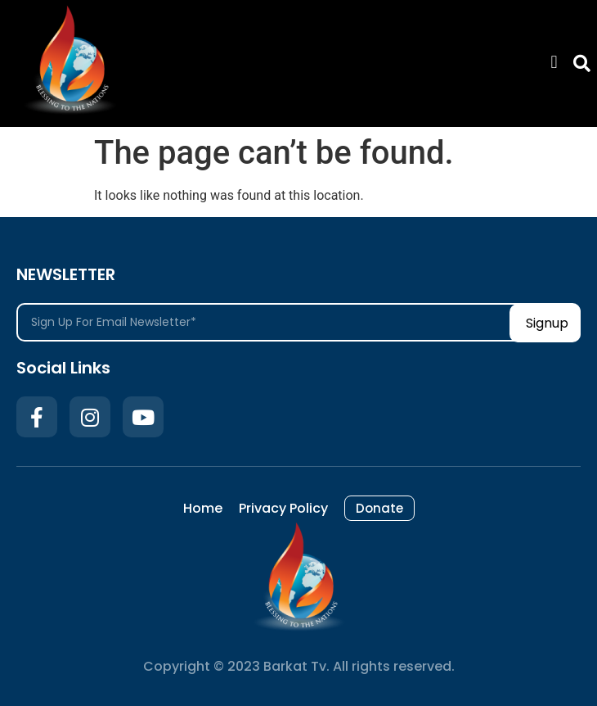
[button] (554, 61)
